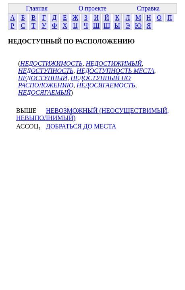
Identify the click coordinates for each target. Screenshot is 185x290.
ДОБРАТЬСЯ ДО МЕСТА (81, 126)
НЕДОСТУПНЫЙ (42, 78)
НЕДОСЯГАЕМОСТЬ (106, 85)
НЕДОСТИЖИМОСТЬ (51, 63)
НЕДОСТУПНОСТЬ (45, 70)
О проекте (92, 8)
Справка (148, 8)
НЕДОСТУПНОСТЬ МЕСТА (115, 70)
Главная (37, 8)
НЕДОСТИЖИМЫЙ (114, 63)
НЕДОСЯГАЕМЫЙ (44, 92)
